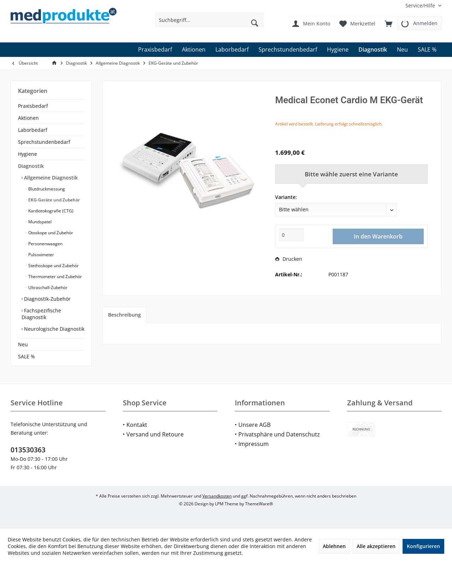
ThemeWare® (259, 504)
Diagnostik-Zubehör (47, 298)
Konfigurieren (423, 546)
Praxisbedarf (33, 105)
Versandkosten (217, 496)
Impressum (253, 444)
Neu (23, 344)
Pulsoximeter (40, 255)
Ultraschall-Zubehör (47, 287)
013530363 (28, 449)
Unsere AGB (254, 425)
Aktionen (28, 117)
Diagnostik (31, 166)
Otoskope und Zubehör (50, 233)
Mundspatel (39, 222)
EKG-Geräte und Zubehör (53, 200)
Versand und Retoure (155, 434)
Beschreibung (124, 314)
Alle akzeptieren (376, 546)
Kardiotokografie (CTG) (50, 211)
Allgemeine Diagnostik (50, 177)
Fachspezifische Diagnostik (41, 314)
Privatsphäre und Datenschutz (279, 434)
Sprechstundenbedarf (44, 142)
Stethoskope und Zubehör (53, 266)
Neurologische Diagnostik (53, 328)
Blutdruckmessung (46, 189)
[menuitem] (420, 5)
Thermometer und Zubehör (54, 277)
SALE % (26, 356)
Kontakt (136, 425)
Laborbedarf (32, 130)
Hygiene (27, 154)
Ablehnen (334, 546)
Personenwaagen (45, 244)
